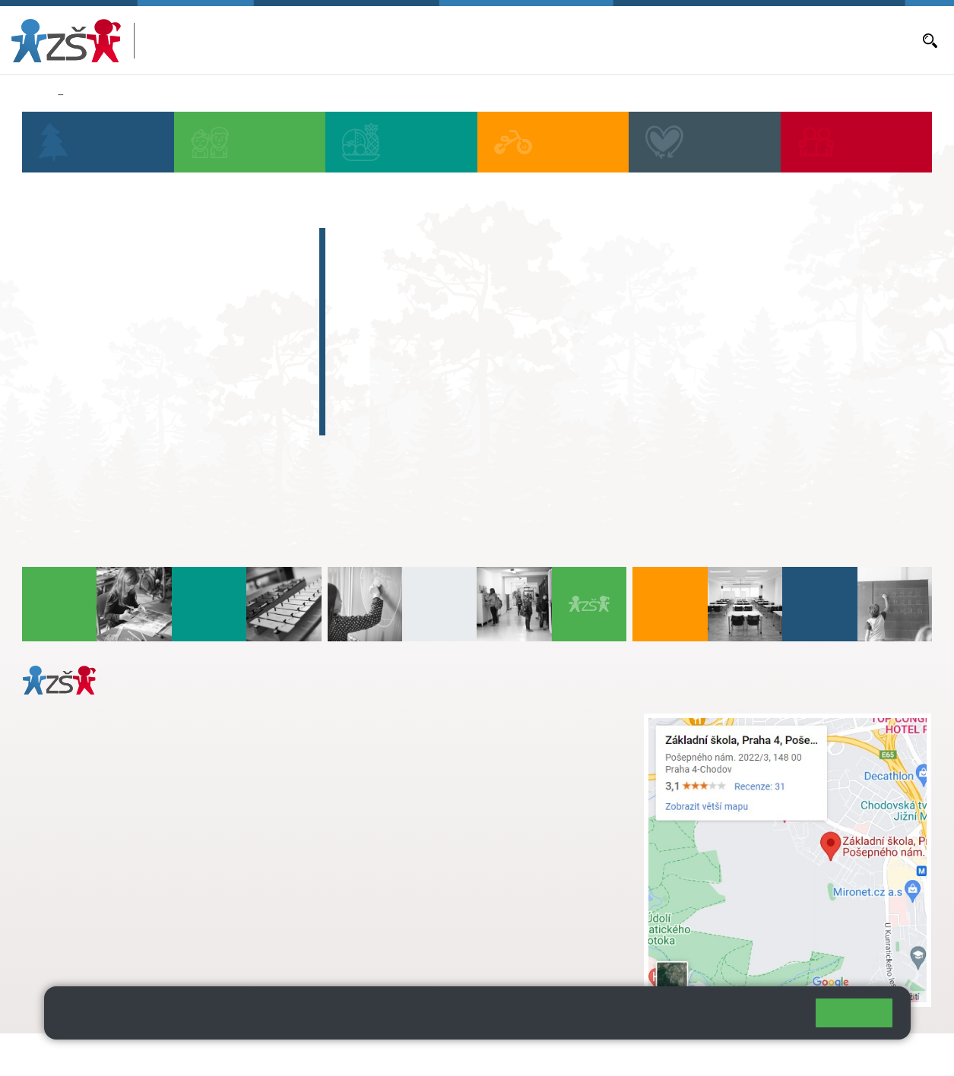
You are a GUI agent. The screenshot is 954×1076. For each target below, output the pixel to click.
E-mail (780, 40)
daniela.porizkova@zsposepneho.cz (142, 897)
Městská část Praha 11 (77, 943)
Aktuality (575, 39)
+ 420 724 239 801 (449, 753)
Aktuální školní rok (500, 40)
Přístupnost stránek (459, 1054)
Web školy (903, 1054)
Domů (37, 95)
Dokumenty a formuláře (858, 40)
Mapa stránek (307, 1054)
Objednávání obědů (647, 40)
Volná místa (729, 40)
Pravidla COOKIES (568, 1054)
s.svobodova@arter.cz (453, 737)
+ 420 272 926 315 (89, 881)
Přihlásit (375, 1054)
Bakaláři (429, 40)
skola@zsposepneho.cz (424, 769)
